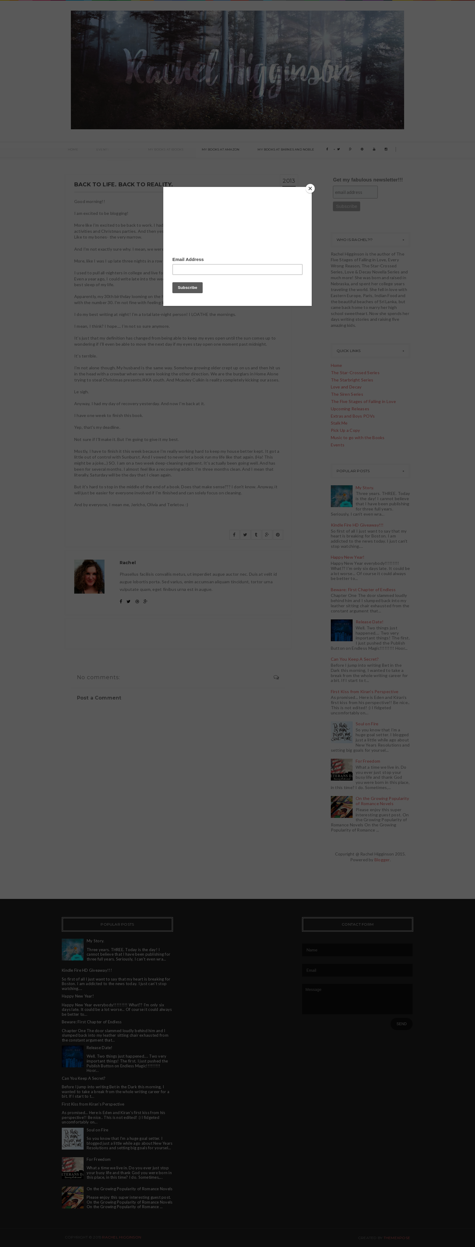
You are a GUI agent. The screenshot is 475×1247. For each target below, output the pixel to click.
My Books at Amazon (193, 150)
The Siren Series (347, 394)
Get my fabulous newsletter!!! (368, 179)
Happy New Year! (348, 557)
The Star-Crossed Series (355, 372)
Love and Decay (346, 386)
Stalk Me (339, 422)
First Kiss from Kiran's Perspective (365, 691)
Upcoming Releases (350, 408)
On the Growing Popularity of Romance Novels (382, 801)
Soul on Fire (367, 723)
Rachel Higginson (121, 1237)
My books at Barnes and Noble (252, 150)
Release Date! (370, 621)
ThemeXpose (397, 1237)
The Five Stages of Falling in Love (363, 401)
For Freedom (368, 761)
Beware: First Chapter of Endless (363, 589)
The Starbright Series (352, 379)
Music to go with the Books (358, 437)
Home (70, 150)
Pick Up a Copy (345, 430)
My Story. (365, 487)
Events (93, 150)
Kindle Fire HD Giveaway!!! (357, 524)
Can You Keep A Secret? (355, 659)
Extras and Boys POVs (353, 415)
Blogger (382, 859)
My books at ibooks (144, 150)
